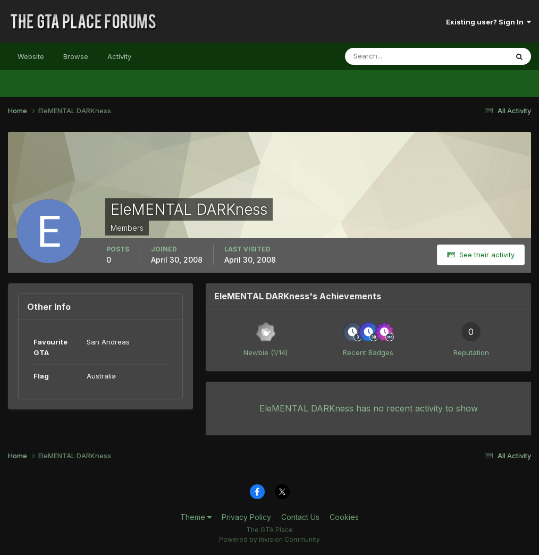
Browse (75, 56)
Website (31, 56)
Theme (196, 517)
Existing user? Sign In (488, 22)
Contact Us (300, 517)
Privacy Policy (246, 517)
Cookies (344, 517)
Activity (119, 56)
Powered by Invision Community (269, 539)
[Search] (392, 56)
